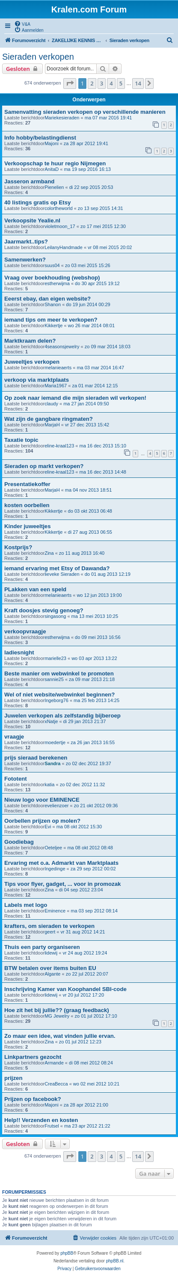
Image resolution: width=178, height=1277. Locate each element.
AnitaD (51, 169)
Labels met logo (25, 905)
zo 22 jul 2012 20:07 (87, 973)
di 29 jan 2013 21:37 (84, 721)
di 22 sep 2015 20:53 (91, 187)
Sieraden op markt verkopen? (43, 466)
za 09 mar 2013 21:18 (92, 679)
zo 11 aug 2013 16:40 (81, 553)
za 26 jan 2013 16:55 (93, 742)
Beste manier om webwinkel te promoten (59, 673)
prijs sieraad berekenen (35, 757)
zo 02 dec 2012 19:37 (88, 763)
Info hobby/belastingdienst (40, 137)
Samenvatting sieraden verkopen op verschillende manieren (85, 112)
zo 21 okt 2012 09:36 (96, 805)
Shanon (52, 304)
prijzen (13, 1078)
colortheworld (58, 208)
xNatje (51, 721)
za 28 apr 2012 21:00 (86, 1104)
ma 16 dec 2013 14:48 (103, 471)
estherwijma (57, 283)
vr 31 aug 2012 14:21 (82, 931)
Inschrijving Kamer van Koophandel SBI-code (65, 989)
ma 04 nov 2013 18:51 (88, 490)
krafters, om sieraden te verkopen (49, 926)
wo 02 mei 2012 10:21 (96, 1083)
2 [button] (91, 83)
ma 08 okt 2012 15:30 (79, 826)
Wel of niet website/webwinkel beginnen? (59, 694)
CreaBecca (56, 1083)
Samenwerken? (25, 259)
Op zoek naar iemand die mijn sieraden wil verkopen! (75, 398)
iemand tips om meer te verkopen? (51, 319)
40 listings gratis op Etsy (37, 202)
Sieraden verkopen (38, 56)
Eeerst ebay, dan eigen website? (47, 298)
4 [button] (111, 83)
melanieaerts (57, 367)
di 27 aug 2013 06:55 (90, 532)
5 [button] (120, 83)
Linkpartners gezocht (32, 1057)
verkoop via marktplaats (36, 380)
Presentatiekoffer (27, 484)
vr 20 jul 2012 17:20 (83, 994)
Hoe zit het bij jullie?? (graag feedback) (56, 1010)
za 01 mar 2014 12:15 (95, 385)
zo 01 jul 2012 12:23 (80, 1041)
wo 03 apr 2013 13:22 (94, 658)
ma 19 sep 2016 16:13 (87, 169)
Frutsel (51, 1125)
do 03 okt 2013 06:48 (90, 511)
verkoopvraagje (25, 631)
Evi (47, 826)
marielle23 (55, 658)
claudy (51, 403)
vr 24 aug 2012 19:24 (84, 952)
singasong (55, 616)
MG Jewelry (56, 1016)
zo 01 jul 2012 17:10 (95, 1016)
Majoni (51, 143)
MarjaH (51, 424)
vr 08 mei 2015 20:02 (110, 247)
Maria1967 (55, 385)
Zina (48, 553)
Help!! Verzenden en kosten (41, 1120)
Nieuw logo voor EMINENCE (42, 800)
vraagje (14, 736)
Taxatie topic (21, 440)
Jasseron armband (29, 181)
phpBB (66, 1253)
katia (49, 784)
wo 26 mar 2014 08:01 (91, 325)
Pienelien (54, 187)
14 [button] (138, 83)
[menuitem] (22, 24)
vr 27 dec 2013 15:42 (87, 424)
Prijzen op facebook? (32, 1099)
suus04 (51, 265)
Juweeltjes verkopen (31, 362)
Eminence (54, 910)
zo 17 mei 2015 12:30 (103, 226)
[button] (69, 83)
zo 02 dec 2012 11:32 (82, 784)
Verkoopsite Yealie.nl (32, 220)
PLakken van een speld (35, 589)
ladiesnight (19, 652)
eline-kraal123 (59, 445)
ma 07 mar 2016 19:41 (108, 117)
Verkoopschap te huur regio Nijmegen (55, 163)
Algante (52, 973)
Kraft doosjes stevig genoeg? (43, 610)
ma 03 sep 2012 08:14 (94, 910)
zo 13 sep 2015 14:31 (100, 208)
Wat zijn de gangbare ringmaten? (48, 419)
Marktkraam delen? (30, 340)
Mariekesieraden (61, 117)
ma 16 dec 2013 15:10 (103, 445)
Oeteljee (53, 847)
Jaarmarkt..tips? (26, 241)
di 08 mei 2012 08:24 (91, 1062)
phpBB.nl (115, 1261)
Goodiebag (19, 842)
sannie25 (54, 679)
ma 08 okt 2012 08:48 (90, 847)
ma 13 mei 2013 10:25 (94, 616)
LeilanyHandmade (63, 247)
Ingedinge (54, 868)
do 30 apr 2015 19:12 (97, 283)
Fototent (15, 778)
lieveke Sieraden (61, 574)
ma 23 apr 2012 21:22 (87, 1125)
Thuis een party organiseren (42, 947)
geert (49, 931)
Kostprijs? (18, 547)
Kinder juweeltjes (27, 526)
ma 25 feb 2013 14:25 (96, 700)
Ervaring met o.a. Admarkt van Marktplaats (61, 863)
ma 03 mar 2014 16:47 (100, 367)
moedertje (54, 742)
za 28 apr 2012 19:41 (86, 143)
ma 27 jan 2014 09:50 (86, 403)
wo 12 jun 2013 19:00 (99, 595)
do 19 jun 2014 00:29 (88, 304)
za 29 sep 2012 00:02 (93, 868)
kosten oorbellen (27, 505)
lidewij (50, 952)
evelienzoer (56, 805)
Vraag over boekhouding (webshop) (52, 277)
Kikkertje (53, 325)
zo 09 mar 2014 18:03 (108, 346)
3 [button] (101, 83)
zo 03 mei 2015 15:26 (87, 265)
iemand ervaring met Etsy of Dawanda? (57, 568)
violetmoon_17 (59, 226)
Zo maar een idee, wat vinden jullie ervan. (59, 1036)
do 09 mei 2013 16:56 (97, 637)
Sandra (52, 763)
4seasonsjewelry (61, 346)
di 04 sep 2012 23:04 (81, 889)
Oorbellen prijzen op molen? (42, 821)
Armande (54, 1062)
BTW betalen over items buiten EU (50, 968)
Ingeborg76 (56, 700)
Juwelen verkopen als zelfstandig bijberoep (62, 715)
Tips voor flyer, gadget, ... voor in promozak (62, 884)
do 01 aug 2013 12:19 (108, 574)
